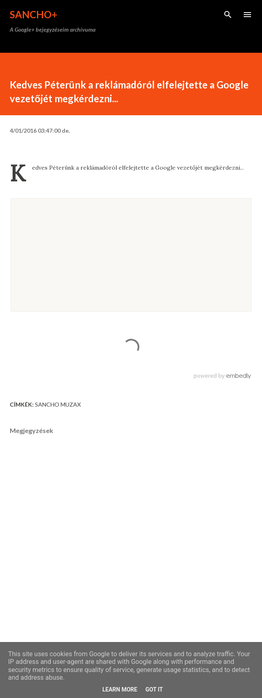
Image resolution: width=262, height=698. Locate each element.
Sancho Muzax (58, 404)
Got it (154, 689)
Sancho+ (33, 14)
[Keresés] (228, 14)
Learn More (119, 689)
